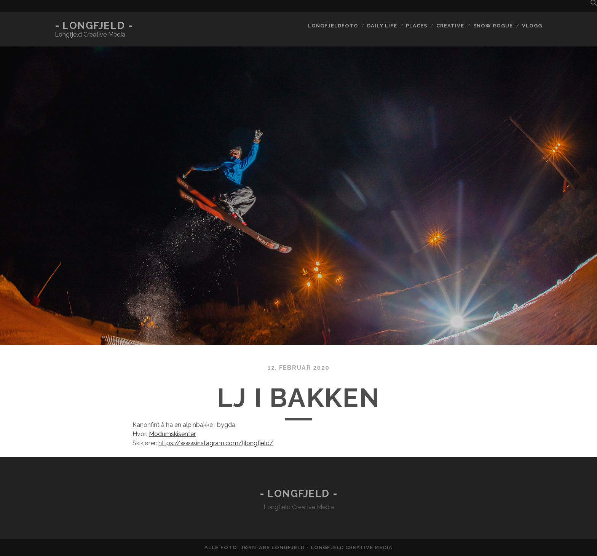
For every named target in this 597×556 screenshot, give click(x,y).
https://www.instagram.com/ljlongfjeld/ (215, 443)
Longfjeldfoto (333, 26)
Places (416, 26)
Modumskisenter (172, 434)
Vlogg (532, 26)
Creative (450, 26)
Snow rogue (493, 26)
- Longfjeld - (93, 25)
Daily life (382, 26)
